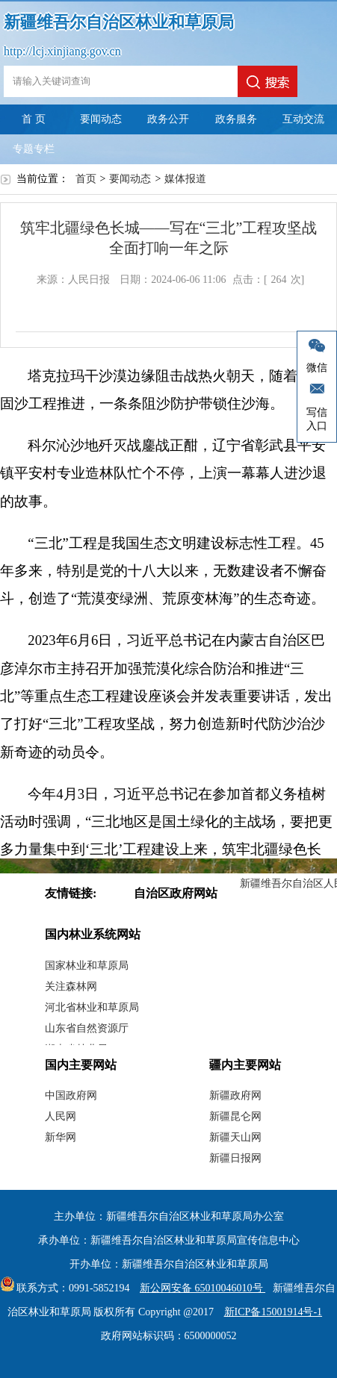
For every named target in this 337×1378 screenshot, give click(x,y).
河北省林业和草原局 (92, 1007)
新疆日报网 (235, 1158)
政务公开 (168, 119)
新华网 (60, 1137)
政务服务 (236, 119)
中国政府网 (71, 1095)
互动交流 (303, 119)
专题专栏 (34, 149)
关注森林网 (71, 986)
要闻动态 (101, 119)
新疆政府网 (235, 1095)
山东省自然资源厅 (87, 1028)
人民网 (60, 1116)
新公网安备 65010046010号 (198, 1288)
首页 (85, 178)
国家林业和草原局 (87, 965)
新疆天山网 (235, 1137)
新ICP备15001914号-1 (273, 1312)
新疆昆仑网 (235, 1116)
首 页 (34, 119)
